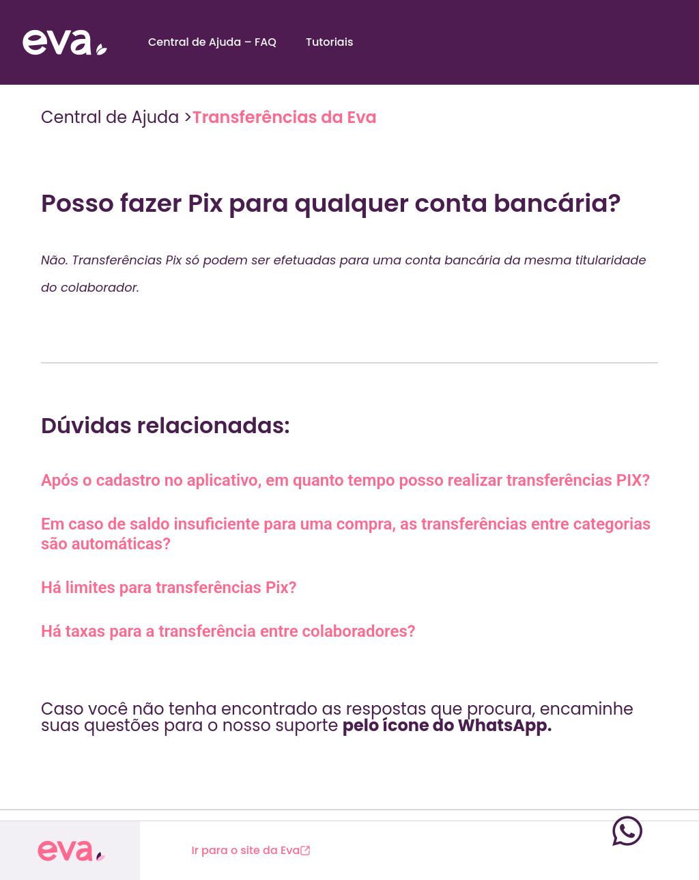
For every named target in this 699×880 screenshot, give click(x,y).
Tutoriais (330, 42)
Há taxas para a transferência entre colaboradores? (228, 631)
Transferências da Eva (284, 117)
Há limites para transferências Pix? (169, 587)
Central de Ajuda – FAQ (212, 42)
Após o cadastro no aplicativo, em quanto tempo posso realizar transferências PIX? (345, 480)
